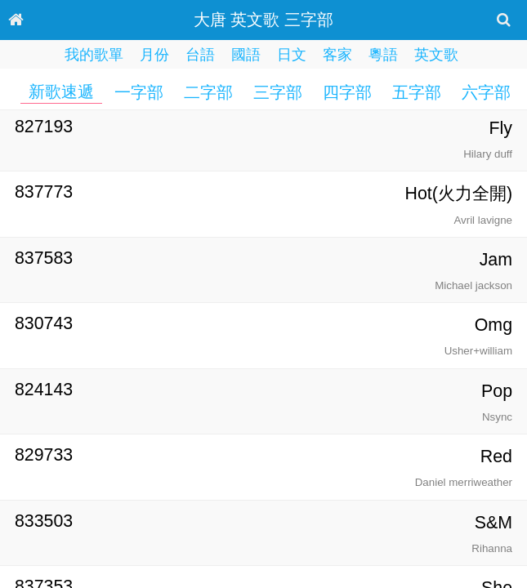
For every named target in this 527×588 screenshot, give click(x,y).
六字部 (486, 92)
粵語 (383, 55)
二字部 (208, 92)
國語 (246, 55)
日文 (291, 55)
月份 (154, 55)
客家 (337, 55)
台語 (200, 55)
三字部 (277, 92)
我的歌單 (94, 55)
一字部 (138, 92)
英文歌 (436, 55)
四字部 (347, 92)
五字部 (416, 92)
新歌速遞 (61, 91)
